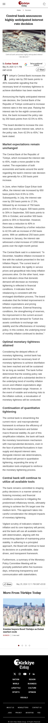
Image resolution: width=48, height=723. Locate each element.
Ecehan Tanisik (11, 63)
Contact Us (36, 707)
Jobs (10, 712)
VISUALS (24, 698)
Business (28, 10)
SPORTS (16, 692)
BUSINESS (32, 683)
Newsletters (23, 707)
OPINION (32, 692)
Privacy (18, 712)
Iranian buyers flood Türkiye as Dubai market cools (23, 630)
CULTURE (32, 688)
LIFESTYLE (15, 688)
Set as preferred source (33, 64)
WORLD (16, 683)
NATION (16, 679)
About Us (10, 707)
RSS (39, 712)
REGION (32, 679)
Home (19, 10)
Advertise (30, 712)
